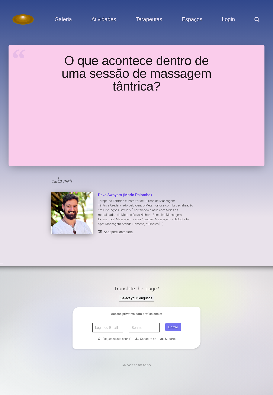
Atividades (103, 19)
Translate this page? (136, 289)
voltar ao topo (139, 365)
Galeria (63, 19)
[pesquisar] (257, 24)
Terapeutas (149, 19)
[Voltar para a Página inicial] (23, 19)
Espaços (192, 19)
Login (228, 19)
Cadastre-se (145, 339)
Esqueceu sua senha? (114, 339)
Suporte (168, 339)
